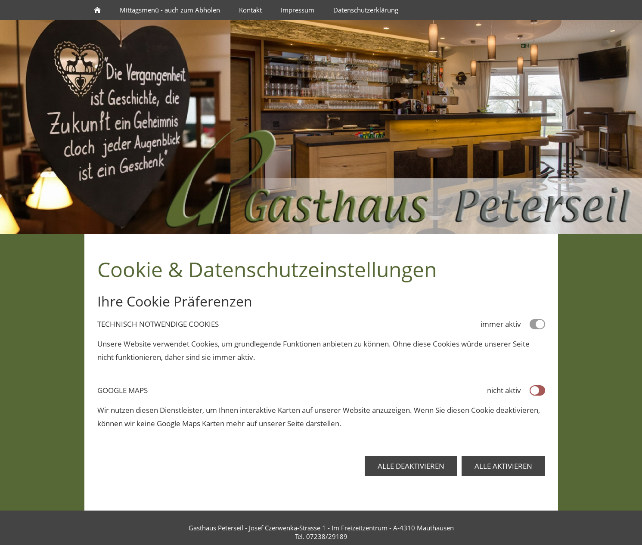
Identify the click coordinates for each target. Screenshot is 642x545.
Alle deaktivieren (411, 466)
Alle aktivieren (503, 466)
